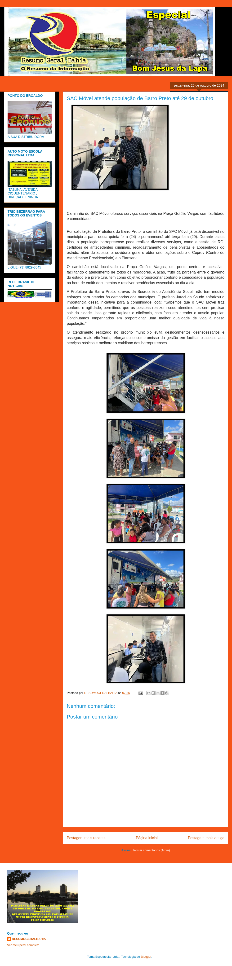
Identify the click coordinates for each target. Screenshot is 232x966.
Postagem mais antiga (206, 838)
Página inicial (147, 838)
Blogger (146, 956)
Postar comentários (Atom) (151, 850)
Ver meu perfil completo (23, 945)
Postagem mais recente (86, 838)
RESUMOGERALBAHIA (29, 939)
